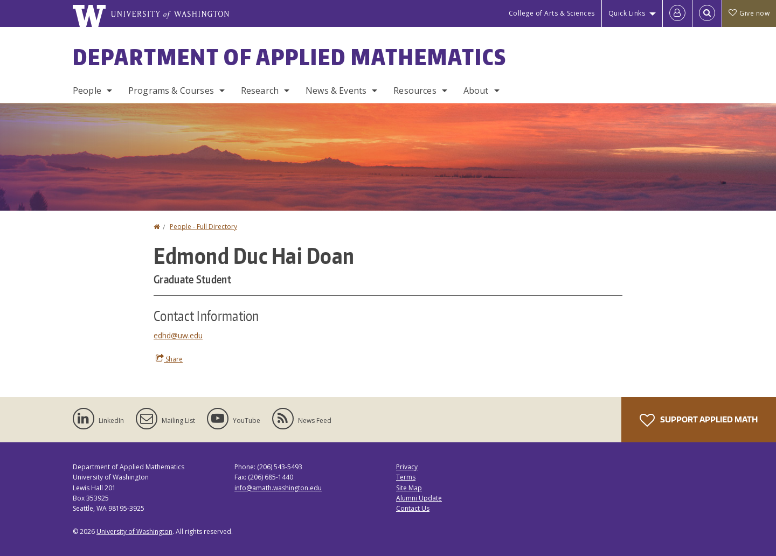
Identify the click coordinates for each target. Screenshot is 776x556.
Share (169, 359)
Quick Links (627, 13)
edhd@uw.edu (178, 335)
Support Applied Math (699, 420)
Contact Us (412, 508)
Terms (405, 477)
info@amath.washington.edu (278, 487)
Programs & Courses (171, 90)
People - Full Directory (203, 226)
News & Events (336, 90)
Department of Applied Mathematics (290, 57)
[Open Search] (707, 13)
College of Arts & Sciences (552, 13)
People (87, 90)
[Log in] (677, 13)
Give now (749, 13)
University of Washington (134, 531)
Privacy (407, 466)
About (476, 90)
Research (260, 90)
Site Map (409, 487)
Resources (414, 90)
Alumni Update (419, 498)
